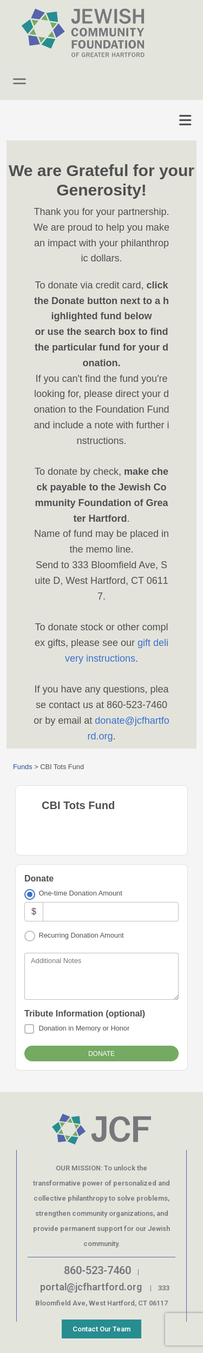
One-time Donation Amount (80, 893)
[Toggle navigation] (185, 120)
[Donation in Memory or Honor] (29, 1029)
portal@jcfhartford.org (91, 1287)
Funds (22, 767)
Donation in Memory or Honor (83, 1028)
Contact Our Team (101, 1329)
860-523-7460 (97, 1270)
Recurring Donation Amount (80, 935)
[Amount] (111, 911)
